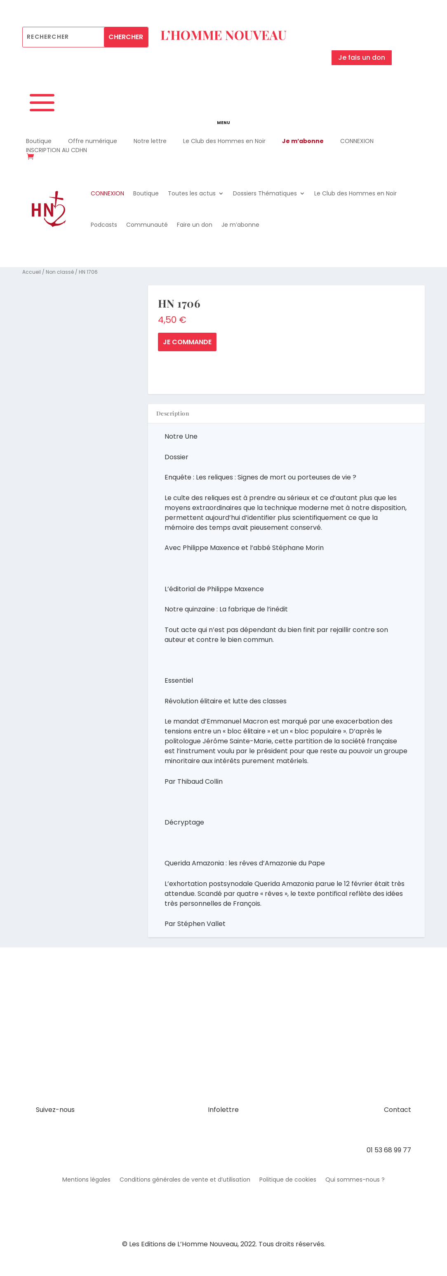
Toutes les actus (192, 193)
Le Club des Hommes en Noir (224, 141)
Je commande (187, 342)
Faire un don (194, 225)
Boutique (39, 141)
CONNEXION (357, 141)
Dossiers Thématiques (265, 193)
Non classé (60, 271)
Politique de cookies (287, 1180)
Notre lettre (150, 141)
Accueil (31, 271)
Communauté (147, 225)
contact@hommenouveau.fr (364, 1130)
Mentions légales (86, 1180)
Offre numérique (92, 141)
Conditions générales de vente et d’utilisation (185, 1180)
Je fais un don (361, 57)
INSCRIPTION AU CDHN (56, 150)
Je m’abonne (303, 141)
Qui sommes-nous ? (355, 1180)
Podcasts (104, 225)
